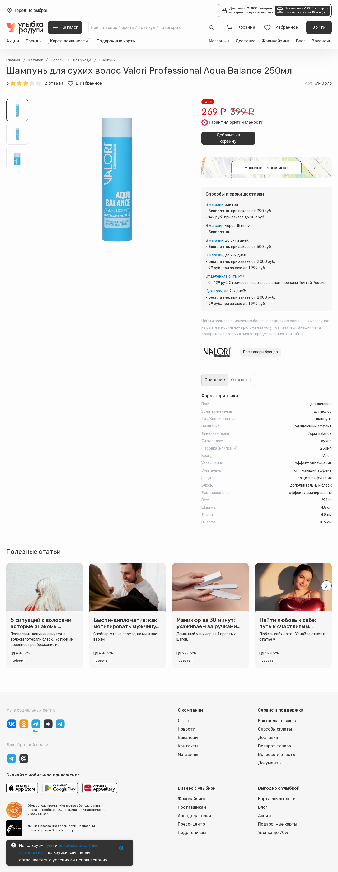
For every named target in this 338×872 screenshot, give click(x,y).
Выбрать (80, 58)
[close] (87, 22)
